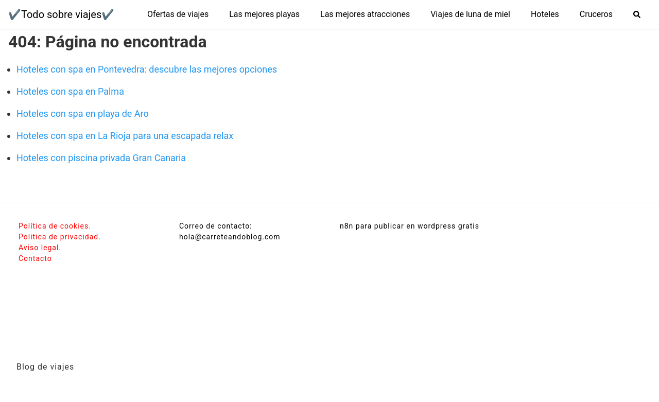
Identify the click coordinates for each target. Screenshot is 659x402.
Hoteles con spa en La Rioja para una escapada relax (124, 135)
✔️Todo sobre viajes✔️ (61, 14)
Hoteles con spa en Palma (70, 91)
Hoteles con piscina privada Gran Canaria (101, 157)
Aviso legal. (40, 247)
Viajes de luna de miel (470, 14)
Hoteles (545, 14)
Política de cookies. (55, 226)
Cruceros (596, 14)
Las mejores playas (264, 14)
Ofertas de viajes (178, 14)
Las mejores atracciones (365, 14)
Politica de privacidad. (60, 237)
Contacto (35, 258)
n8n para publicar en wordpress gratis (409, 226)
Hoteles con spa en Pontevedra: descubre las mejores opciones (146, 69)
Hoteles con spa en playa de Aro (82, 113)
